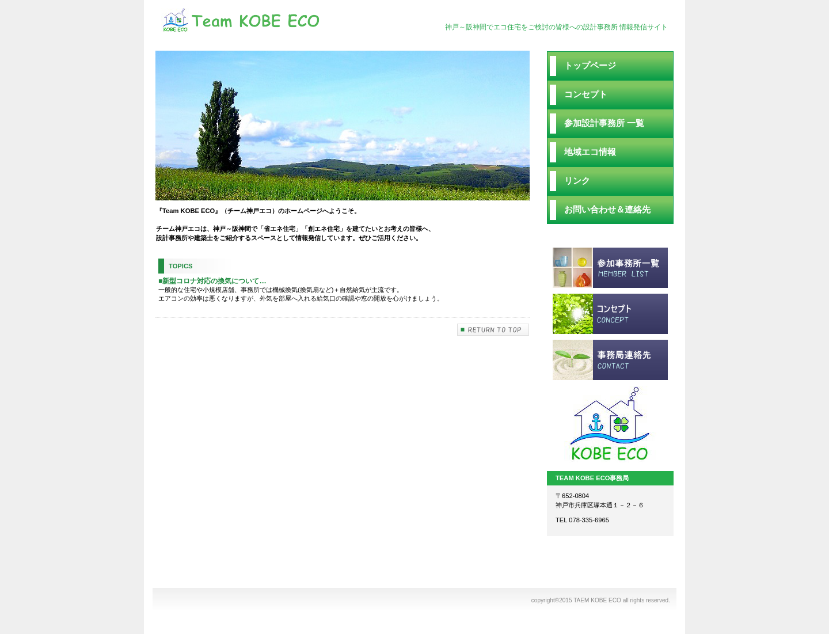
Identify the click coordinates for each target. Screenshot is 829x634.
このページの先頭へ (493, 338)
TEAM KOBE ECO (276, 21)
